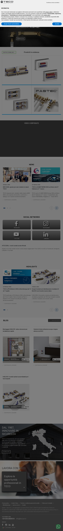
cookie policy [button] (47, 15)
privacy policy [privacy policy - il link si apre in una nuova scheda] (49, 12)
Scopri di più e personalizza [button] (11, 23)
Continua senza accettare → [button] (53, 2)
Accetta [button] (57, 23)
